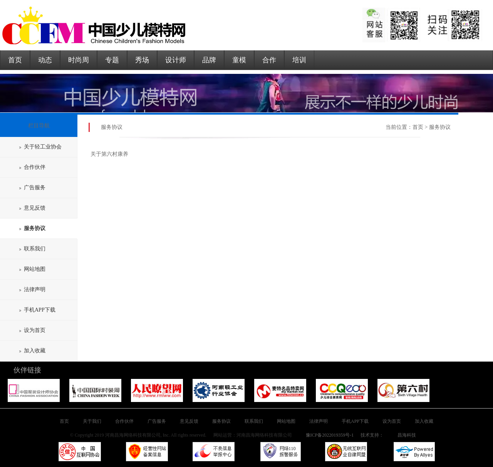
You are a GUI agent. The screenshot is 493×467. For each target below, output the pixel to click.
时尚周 (78, 60)
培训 (299, 60)
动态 (45, 60)
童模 (239, 60)
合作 (269, 60)
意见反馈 (32, 208)
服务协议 (221, 421)
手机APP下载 (37, 310)
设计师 (175, 60)
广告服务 (32, 187)
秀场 (142, 60)
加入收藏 (32, 351)
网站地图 (32, 269)
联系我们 (32, 249)
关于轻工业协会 (40, 147)
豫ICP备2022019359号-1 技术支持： (344, 435)
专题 (112, 60)
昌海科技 (406, 435)
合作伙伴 (32, 167)
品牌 (209, 60)
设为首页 (32, 330)
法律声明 (32, 289)
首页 (15, 60)
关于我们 (92, 421)
